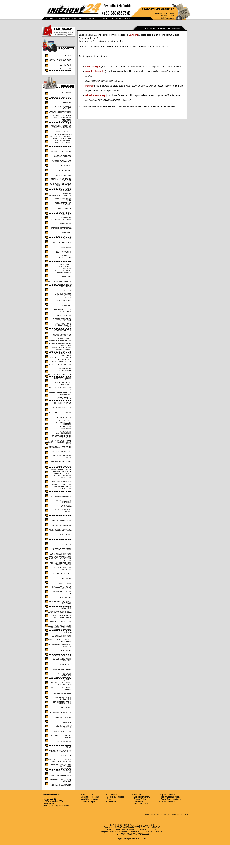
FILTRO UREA (66, 306)
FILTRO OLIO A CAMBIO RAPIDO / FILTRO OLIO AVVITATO (62, 295)
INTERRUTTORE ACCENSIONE (60, 365)
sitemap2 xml (183, 814)
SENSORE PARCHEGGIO (62, 669)
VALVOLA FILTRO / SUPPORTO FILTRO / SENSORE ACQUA (59, 760)
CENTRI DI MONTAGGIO (122, 18)
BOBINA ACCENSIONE (63, 146)
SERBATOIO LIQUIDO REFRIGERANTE (63, 698)
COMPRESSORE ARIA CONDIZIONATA (63, 213)
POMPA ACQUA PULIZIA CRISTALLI (63, 511)
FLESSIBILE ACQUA (64, 315)
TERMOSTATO (66, 722)
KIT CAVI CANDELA (64, 398)
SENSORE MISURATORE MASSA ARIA (62, 660)
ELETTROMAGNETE (64, 252)
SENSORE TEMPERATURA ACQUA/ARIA (61, 679)
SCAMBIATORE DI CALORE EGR (61, 592)
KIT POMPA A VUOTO (63, 417)
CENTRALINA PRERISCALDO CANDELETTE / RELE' (60, 185)
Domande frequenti (89, 801)
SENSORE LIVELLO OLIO (62, 655)
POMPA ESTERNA (65, 535)
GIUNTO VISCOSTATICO (62, 335)
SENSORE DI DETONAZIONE (61, 621)
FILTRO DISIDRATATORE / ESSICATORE (62, 286)
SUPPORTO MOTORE (63, 717)
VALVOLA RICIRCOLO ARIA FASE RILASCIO (61, 765)
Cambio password (168, 801)
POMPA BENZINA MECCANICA (60, 530)
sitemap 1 (148, 814)
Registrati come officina (170, 797)
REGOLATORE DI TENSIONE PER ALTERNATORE (60, 564)
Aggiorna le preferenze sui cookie (132, 838)
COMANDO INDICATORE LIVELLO (62, 199)
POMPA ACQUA (66, 506)
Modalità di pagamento (90, 799)
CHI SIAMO (49, 18)
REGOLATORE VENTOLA (62, 574)
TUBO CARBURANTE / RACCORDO (63, 727)
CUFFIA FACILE (66, 65)
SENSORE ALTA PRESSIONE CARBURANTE (60, 607)
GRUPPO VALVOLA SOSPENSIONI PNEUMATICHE (60, 339)
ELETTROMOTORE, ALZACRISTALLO (64, 257)
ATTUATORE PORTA (63, 132)
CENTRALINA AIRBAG (63, 175)
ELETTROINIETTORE (63, 247)
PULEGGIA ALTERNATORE (61, 549)
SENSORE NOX (65, 665)
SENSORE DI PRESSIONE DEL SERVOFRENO (59, 640)
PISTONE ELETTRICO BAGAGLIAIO (63, 501)
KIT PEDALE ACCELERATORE (60, 412)
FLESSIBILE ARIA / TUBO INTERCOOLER (62, 320)
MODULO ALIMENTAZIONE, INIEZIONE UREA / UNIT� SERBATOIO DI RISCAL (61, 471)
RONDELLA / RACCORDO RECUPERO (61, 588)
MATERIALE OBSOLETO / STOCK (61, 456)
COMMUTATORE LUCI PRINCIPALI (63, 204)
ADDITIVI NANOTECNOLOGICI (60, 60)
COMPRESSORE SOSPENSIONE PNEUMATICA (60, 218)
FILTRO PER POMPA (63, 301)
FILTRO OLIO (67, 291)
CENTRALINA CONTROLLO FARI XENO (61, 180)
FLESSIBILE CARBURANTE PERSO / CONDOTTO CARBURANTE (61, 325)
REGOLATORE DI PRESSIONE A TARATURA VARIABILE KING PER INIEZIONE (60, 559)
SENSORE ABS (65, 597)
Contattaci (111, 801)
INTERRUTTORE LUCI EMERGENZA (63, 384)
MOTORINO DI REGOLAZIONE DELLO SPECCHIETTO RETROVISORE (60, 486)
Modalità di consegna (90, 797)
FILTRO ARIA (66, 276)
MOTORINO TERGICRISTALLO (60, 492)
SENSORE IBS (66, 650)
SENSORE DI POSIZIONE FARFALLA (62, 631)
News (109, 799)
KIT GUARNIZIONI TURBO (61, 408)
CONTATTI (89, 18)
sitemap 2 (156, 814)
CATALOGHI (103, 18)
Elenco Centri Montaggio (171, 799)
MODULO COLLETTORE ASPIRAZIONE (62, 476)
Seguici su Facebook (116, 797)
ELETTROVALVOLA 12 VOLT (61, 261)
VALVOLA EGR (66, 756)
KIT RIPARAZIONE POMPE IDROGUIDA (61, 437)
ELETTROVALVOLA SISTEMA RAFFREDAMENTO (60, 271)
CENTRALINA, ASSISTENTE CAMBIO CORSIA (61, 189)
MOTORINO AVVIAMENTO (62, 481)
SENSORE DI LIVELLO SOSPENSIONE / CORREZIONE (60, 626)
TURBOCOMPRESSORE (62, 732)
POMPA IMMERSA (64, 539)
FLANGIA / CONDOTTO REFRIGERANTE (63, 310)
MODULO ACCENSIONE (62, 466)
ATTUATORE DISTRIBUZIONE (60, 112)
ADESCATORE (66, 93)
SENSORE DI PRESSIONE (62, 636)
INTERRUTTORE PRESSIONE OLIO (60, 388)
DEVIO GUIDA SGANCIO (62, 242)
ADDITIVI (68, 55)
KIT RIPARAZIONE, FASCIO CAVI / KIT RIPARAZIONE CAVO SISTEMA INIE (60, 442)
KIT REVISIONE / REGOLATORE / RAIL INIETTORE (63, 422)
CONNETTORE (66, 223)
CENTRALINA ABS (64, 170)
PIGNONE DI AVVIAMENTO (61, 496)
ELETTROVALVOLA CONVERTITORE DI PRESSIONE (64, 266)
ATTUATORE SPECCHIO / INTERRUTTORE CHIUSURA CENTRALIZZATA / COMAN (60, 136)
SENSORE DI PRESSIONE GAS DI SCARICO (60, 645)
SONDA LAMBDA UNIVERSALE (60, 713)
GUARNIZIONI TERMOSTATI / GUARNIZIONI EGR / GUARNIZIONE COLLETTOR (61, 349)
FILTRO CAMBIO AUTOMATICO (59, 281)
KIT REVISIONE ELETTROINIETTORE (63, 427)
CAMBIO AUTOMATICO (62, 156)
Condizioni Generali (142, 797)
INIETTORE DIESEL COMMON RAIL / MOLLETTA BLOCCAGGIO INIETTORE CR (60, 359)
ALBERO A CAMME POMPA (61, 98)
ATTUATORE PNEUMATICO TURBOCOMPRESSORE (61, 127)
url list (164, 814)
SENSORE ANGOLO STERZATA (59, 612)
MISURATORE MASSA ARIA (61, 461)
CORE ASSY (67, 233)
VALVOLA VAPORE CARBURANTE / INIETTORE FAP (61, 770)
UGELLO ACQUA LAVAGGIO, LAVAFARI (61, 736)
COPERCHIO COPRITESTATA (61, 228)
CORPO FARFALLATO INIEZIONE (63, 237)
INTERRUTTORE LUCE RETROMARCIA (63, 379)
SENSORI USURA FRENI (62, 693)
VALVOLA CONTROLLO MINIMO (63, 746)
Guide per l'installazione (144, 804)
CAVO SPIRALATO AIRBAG (61, 161)
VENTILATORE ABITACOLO (61, 785)
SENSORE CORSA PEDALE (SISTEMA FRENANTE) (61, 616)
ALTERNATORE (65, 102)
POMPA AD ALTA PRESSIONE (60, 516)
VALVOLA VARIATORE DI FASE (60, 775)
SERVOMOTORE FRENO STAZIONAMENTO (62, 703)
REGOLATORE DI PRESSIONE (60, 554)
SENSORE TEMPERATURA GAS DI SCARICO (61, 684)
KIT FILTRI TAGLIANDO (63, 403)
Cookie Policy (140, 801)
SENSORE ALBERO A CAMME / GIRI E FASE (60, 602)
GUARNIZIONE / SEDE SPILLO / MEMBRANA (60, 344)
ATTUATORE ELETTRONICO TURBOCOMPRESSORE (61, 117)
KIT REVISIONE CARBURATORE (65, 69)
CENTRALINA (66, 166)
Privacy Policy (140, 799)
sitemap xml (172, 814)
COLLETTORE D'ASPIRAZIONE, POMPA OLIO (60, 194)
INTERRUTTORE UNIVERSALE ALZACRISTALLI (59, 393)
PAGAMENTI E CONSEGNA (69, 18)
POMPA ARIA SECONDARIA (61, 525)
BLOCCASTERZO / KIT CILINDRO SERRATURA (63, 141)
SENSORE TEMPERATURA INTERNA (61, 688)
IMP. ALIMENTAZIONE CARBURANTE (63, 354)
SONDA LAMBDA (65, 708)
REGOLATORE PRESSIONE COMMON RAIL (61, 569)
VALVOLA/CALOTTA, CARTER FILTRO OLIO (60, 780)
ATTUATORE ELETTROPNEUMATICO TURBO (62, 121)
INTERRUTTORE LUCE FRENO (59, 374)
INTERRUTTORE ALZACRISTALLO (65, 369)
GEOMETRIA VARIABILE (62, 330)
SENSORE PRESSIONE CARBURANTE (62, 674)
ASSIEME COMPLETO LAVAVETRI (63, 107)
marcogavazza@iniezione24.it (56, 806)
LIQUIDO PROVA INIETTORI (61, 452)
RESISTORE (67, 578)
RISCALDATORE (65, 583)
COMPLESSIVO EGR (63, 209)
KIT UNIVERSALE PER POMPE (60, 447)
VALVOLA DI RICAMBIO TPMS (60, 751)
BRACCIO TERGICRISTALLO (61, 151)
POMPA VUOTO (66, 544)
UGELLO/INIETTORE (64, 741)
